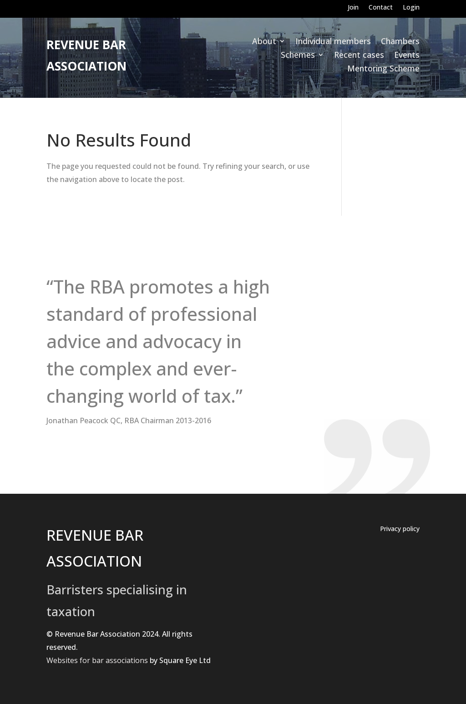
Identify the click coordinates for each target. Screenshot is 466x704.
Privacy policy (400, 529)
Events (407, 55)
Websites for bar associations (97, 660)
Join (353, 7)
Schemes (298, 55)
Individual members (333, 42)
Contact (381, 7)
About (264, 42)
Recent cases (359, 55)
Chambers (400, 42)
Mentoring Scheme (383, 69)
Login (411, 7)
